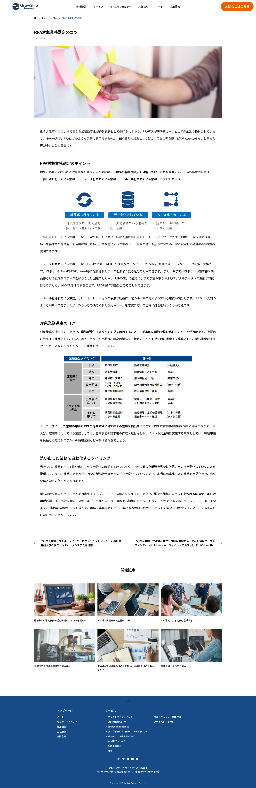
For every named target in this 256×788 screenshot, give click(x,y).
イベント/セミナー (121, 7)
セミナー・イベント (67, 721)
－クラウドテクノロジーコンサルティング (127, 731)
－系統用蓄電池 (113, 746)
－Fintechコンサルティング (120, 736)
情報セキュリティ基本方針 (167, 717)
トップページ (65, 710)
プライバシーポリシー (165, 721)
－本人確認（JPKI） (115, 741)
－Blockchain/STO (115, 721)
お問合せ (61, 736)
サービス (98, 7)
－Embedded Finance (117, 726)
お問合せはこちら (237, 6)
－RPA (108, 751)
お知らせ (143, 7)
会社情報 (81, 7)
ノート (159, 7)
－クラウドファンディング (119, 717)
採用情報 (175, 7)
